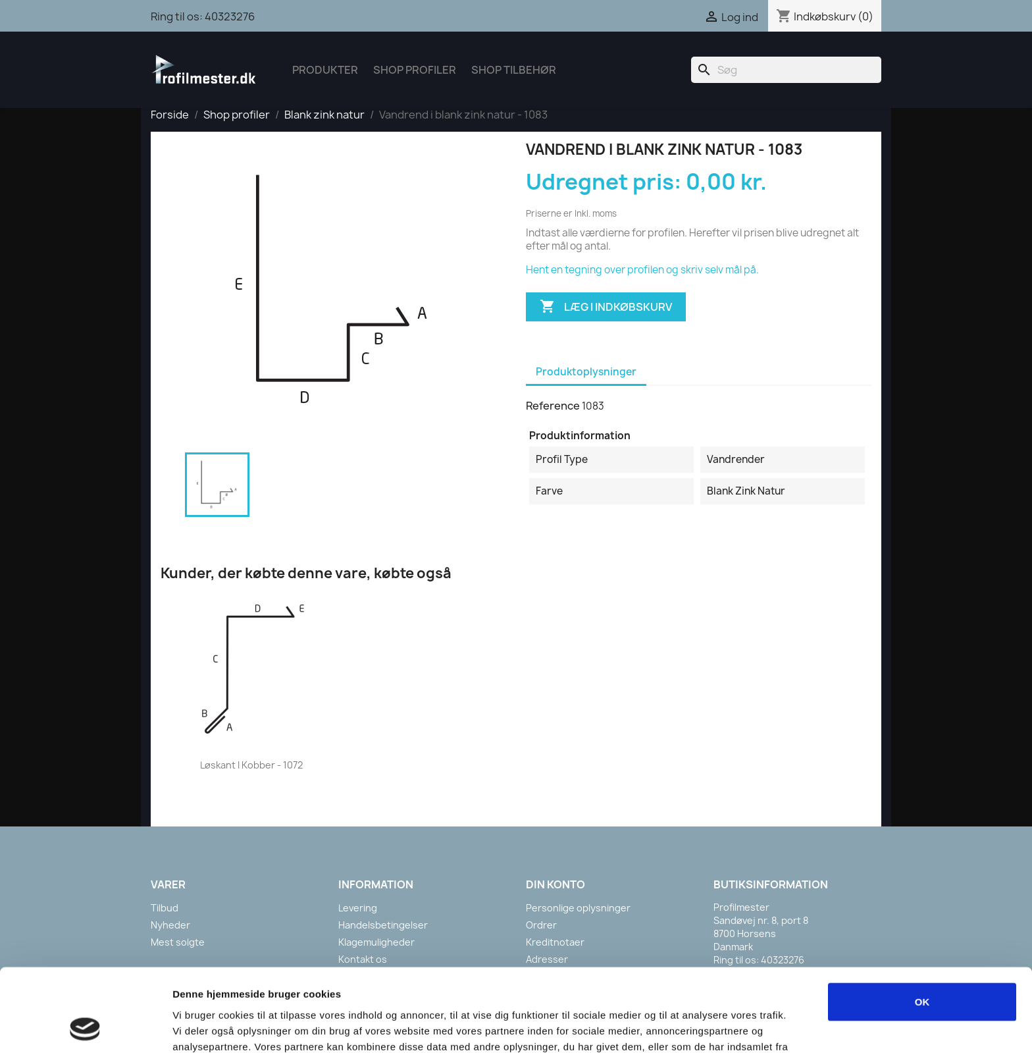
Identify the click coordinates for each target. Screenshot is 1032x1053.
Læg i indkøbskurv (606, 306)
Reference (553, 405)
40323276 (230, 16)
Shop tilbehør (513, 70)
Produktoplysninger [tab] (586, 372)
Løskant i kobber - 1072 (251, 765)
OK (922, 923)
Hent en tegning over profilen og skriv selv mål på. (642, 270)
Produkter (325, 70)
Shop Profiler (414, 70)
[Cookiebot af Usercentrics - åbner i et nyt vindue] (85, 1027)
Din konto (555, 884)
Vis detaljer (684, 1027)
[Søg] (786, 70)
